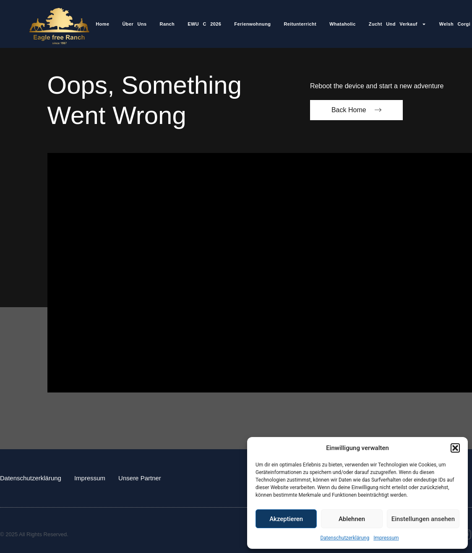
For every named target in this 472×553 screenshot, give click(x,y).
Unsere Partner (139, 478)
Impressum (386, 538)
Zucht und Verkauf (397, 24)
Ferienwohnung (252, 23)
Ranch (167, 23)
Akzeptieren (286, 519)
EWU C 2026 (204, 23)
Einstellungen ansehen (423, 519)
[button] (455, 448)
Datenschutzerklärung (344, 538)
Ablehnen (352, 519)
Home (102, 23)
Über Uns (134, 23)
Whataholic (342, 23)
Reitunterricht (300, 23)
